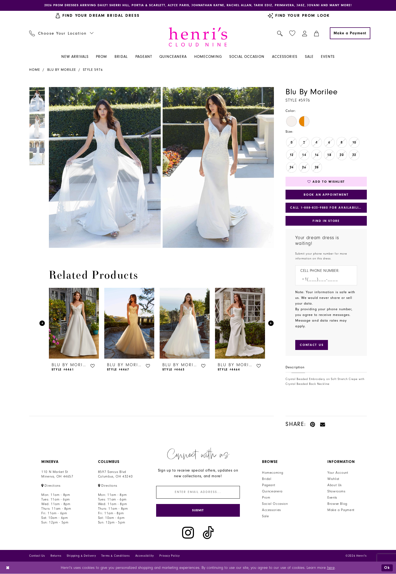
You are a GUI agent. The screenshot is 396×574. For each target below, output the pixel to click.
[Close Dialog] (8, 568)
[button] (305, 33)
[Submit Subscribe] (198, 510)
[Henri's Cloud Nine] (198, 36)
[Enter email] (198, 492)
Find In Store (326, 221)
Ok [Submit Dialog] (387, 567)
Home (34, 70)
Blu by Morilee (61, 70)
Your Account (337, 473)
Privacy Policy (169, 556)
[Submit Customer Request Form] (311, 345)
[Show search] (280, 33)
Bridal (266, 479)
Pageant (268, 485)
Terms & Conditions (115, 556)
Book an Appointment (326, 194)
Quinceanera (272, 491)
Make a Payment (340, 510)
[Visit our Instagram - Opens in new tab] (188, 533)
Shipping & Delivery (81, 556)
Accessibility (144, 556)
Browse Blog (337, 504)
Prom (266, 497)
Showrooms (336, 491)
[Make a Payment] (350, 33)
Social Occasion (275, 504)
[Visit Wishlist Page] (292, 33)
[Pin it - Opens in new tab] (313, 424)
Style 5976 (93, 70)
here (331, 568)
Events (332, 497)
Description (295, 367)
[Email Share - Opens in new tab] (322, 424)
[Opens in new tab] (51, 486)
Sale (265, 516)
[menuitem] (61, 33)
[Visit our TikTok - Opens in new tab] (208, 533)
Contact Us (37, 556)
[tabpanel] (104, 167)
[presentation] (74, 323)
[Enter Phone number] (323, 279)
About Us (334, 485)
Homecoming (272, 473)
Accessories (271, 510)
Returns (56, 556)
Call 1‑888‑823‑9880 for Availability (326, 207)
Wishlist (333, 479)
